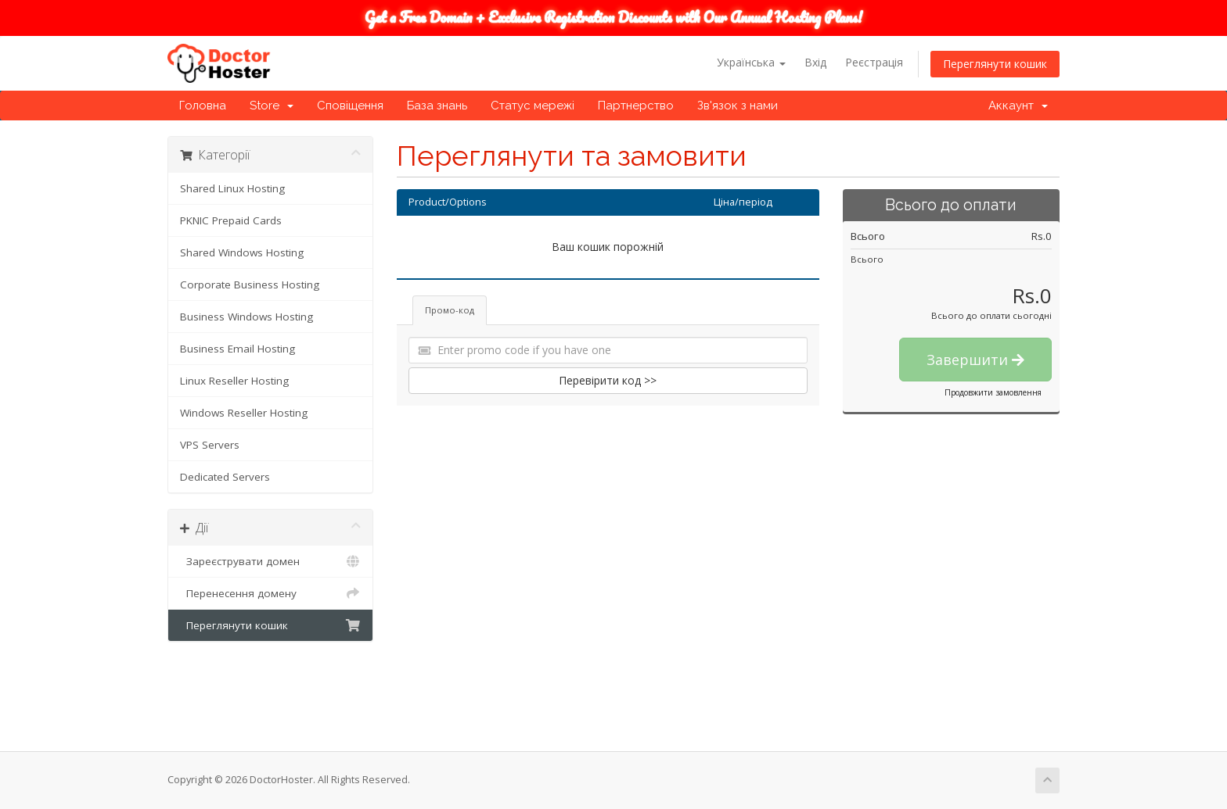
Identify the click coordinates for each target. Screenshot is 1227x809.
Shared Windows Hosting (242, 252)
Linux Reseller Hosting (234, 381)
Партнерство (636, 105)
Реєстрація (874, 62)
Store (271, 105)
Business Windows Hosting (246, 317)
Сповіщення (350, 105)
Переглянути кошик (995, 63)
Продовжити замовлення (993, 392)
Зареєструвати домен (270, 561)
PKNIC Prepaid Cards (231, 220)
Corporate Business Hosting (249, 284)
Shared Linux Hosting (232, 188)
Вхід (815, 62)
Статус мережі (532, 105)
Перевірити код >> (608, 380)
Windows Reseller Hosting (244, 413)
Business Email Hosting (237, 349)
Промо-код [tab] (449, 310)
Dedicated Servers (225, 477)
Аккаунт (1018, 105)
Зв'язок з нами (737, 105)
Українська (751, 62)
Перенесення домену (270, 593)
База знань (437, 105)
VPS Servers (209, 445)
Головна (202, 105)
